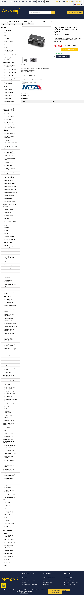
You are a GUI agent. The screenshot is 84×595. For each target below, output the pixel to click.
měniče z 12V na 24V (10, 189)
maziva (6, 218)
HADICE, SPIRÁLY (8, 437)
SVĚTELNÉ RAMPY (9, 116)
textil (5, 565)
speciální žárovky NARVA (9, 465)
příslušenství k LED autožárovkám (9, 82)
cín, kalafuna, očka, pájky (9, 292)
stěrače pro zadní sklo (9, 158)
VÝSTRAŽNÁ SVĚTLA (9, 127)
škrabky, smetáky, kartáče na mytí (9, 344)
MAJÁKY (6, 113)
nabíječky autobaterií (10, 250)
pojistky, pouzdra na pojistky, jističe (10, 388)
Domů (3, 28)
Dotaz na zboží (62, 56)
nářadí (6, 262)
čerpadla (7, 365)
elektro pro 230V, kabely (9, 416)
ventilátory (7, 353)
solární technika (9, 195)
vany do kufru (8, 356)
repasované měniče (10, 202)
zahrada (6, 520)
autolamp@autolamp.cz (71, 582)
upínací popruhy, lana (10, 326)
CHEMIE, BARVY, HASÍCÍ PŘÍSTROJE (9, 205)
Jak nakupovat (47, 582)
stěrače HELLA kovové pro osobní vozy (10, 147)
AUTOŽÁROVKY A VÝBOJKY (8, 31)
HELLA (6, 47)
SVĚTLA (5, 86)
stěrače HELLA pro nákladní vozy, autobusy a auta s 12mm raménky (9, 153)
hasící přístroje (8, 215)
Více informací (24, 593)
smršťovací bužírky (9, 404)
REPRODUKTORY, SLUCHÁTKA (9, 546)
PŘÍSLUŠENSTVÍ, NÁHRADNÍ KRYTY (9, 123)
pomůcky (7, 562)
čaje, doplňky (8, 559)
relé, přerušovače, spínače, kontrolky (9, 392)
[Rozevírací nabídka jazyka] (78, 4)
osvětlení (7, 502)
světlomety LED (8, 89)
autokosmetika (8, 209)
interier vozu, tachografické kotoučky (8, 339)
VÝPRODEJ (17, 1)
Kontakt (45, 580)
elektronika (7, 505)
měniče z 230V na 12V (10, 192)
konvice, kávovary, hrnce (9, 368)
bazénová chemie (9, 239)
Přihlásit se (69, 1)
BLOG (34, 1)
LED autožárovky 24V (10, 73)
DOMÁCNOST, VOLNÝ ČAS (9, 498)
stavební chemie (9, 236)
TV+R (5, 508)
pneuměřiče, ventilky (10, 323)
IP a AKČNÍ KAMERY (9, 543)
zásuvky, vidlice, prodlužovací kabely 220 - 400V (10, 513)
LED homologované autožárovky (10, 66)
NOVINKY (4, 1)
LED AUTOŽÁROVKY (8, 62)
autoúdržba (7, 212)
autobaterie (7, 277)
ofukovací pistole (9, 268)
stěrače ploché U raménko (9, 136)
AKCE (10, 1)
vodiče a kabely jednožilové (9, 486)
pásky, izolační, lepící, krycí (10, 400)
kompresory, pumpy (10, 265)
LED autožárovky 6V (9, 76)
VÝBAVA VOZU (7, 296)
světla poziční (8, 95)
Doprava (24, 578)
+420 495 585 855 (69, 580)
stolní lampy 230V (9, 450)
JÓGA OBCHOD (7, 553)
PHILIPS (6, 44)
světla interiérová (9, 106)
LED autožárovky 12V (10, 70)
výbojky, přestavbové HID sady (10, 58)
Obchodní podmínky (49, 578)
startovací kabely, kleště (9, 310)
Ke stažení (40, 1)
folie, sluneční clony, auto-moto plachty (10, 349)
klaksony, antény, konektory (9, 314)
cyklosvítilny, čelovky (10, 453)
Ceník (47, 1)
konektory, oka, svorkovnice (8, 383)
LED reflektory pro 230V (9, 461)
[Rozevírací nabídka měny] (57, 1)
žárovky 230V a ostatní (8, 456)
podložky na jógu (9, 556)
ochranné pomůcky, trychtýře (10, 285)
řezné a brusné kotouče (8, 280)
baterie (6, 271)
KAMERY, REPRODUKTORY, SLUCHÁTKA (8, 535)
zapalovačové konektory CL (8, 319)
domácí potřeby (9, 523)
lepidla (6, 230)
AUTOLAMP (7, 35)
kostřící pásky (8, 396)
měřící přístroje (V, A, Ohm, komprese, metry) (10, 257)
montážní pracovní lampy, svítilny (9, 446)
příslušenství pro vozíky (9, 479)
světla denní (7, 98)
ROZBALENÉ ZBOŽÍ (8, 550)
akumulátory (8, 274)
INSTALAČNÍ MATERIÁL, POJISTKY (9, 376)
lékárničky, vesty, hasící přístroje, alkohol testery (9, 301)
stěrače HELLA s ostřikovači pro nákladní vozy (8, 164)
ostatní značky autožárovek (8, 51)
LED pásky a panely (9, 79)
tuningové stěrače (9, 173)
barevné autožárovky (10, 55)
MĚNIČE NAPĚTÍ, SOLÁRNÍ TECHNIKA (8, 176)
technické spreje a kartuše (9, 226)
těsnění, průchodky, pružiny (10, 407)
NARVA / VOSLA (8, 41)
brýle (5, 517)
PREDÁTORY (7, 119)
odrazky (6, 483)
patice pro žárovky (9, 420)
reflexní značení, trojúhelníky (9, 329)
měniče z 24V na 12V (10, 186)
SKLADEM (23, 95)
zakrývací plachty (9, 289)
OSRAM (6, 38)
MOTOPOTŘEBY (7, 531)
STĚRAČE (5, 130)
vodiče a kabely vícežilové (9, 491)
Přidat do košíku (69, 50)
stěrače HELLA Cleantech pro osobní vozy (10, 142)
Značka (65, 34)
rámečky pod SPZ (9, 495)
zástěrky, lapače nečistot (9, 334)
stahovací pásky (9, 380)
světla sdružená (8, 92)
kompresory (7, 362)
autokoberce (8, 359)
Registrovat (78, 1)
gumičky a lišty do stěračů (9, 169)
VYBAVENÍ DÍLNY (7, 242)
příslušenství (8, 198)
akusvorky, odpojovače (8, 412)
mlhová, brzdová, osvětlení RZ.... (9, 102)
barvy (6, 233)
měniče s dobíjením (10, 183)
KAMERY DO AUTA (9, 540)
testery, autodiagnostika (9, 246)
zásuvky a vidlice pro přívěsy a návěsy (10, 474)
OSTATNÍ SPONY (8, 434)
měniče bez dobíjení (10, 180)
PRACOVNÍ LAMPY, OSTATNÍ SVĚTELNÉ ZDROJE (8, 441)
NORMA (6, 431)
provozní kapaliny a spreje (10, 222)
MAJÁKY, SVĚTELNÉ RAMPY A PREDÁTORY (9, 109)
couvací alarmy (8, 372)
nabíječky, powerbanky (8, 527)
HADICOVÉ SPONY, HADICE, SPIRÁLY (8, 423)
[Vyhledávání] (42, 12)
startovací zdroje (9, 253)
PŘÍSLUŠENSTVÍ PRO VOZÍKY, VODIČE (8, 470)
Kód (55, 34)
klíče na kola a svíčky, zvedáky (10, 306)
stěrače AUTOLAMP (9, 133)
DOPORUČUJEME (26, 1)
